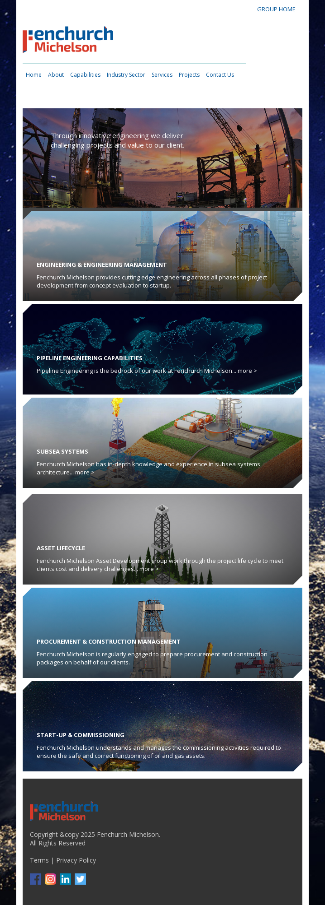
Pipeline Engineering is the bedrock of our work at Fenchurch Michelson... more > (147, 371)
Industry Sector (126, 75)
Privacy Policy (76, 860)
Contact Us (220, 75)
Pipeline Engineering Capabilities (90, 358)
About (56, 75)
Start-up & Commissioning (80, 735)
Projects (189, 75)
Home (34, 75)
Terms (39, 860)
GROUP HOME (276, 9)
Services (162, 75)
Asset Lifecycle (61, 548)
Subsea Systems (62, 451)
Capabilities (85, 75)
